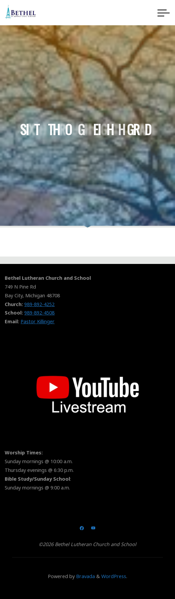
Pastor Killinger (38, 321)
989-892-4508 (39, 312)
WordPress (113, 576)
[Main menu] (164, 12)
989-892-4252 (39, 304)
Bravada (85, 576)
